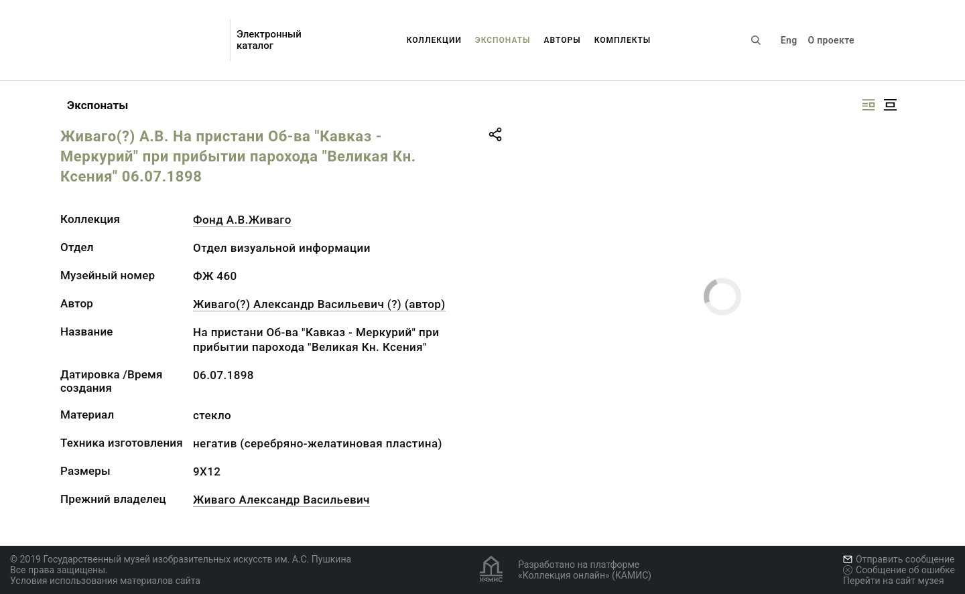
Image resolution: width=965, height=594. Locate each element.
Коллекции (434, 40)
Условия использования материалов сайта (105, 580)
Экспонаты (503, 40)
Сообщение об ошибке (899, 570)
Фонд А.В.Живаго (242, 219)
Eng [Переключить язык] (789, 40)
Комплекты (622, 40)
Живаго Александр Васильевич (281, 499)
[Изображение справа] (868, 104)
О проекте (831, 40)
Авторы (562, 40)
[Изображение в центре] (890, 104)
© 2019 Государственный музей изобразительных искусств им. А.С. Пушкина (180, 559)
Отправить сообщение (898, 559)
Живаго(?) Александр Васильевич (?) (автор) (319, 304)
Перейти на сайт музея (893, 580)
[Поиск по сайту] (756, 40)
